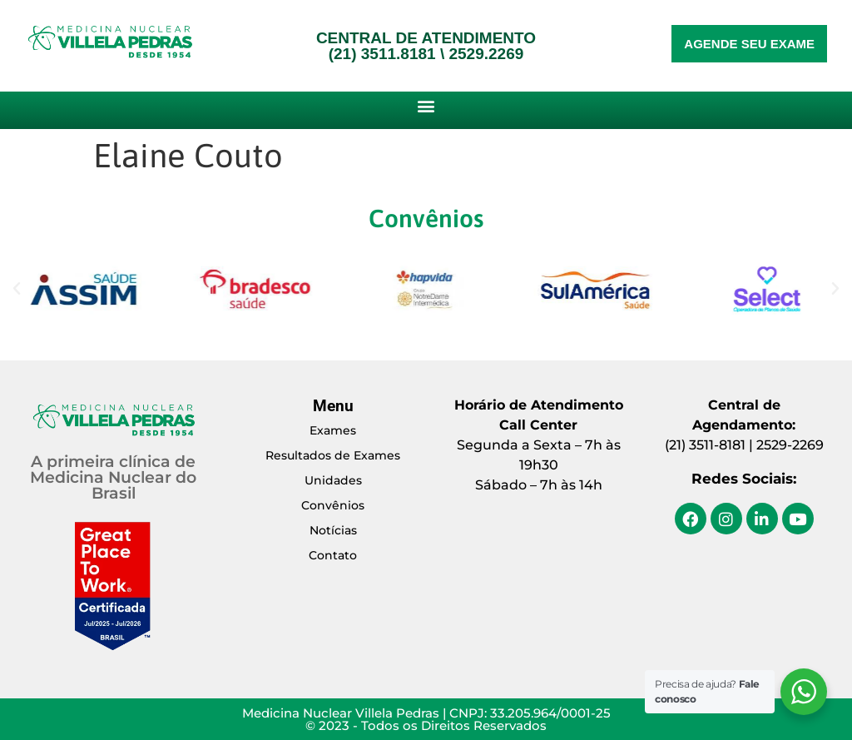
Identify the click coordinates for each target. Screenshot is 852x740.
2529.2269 (485, 53)
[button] (426, 105)
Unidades (333, 480)
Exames (333, 430)
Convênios (332, 505)
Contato (333, 555)
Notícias (333, 530)
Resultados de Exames (332, 455)
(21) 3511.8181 (382, 53)
